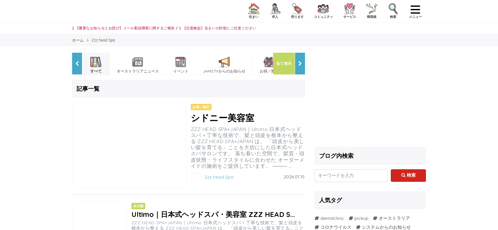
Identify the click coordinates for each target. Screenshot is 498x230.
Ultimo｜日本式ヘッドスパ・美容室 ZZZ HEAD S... (213, 214)
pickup (361, 218)
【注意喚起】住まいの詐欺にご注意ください (217, 28)
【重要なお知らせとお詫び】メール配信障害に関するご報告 (123, 28)
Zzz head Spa (219, 177)
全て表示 (284, 63)
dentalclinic (332, 218)
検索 (408, 175)
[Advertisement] (370, 97)
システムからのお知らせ (386, 227)
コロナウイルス (336, 227)
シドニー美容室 (222, 117)
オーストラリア (394, 218)
